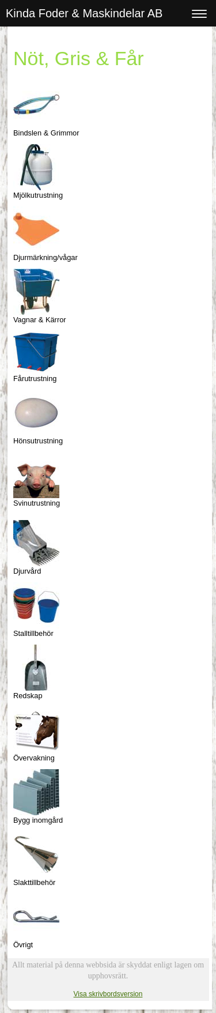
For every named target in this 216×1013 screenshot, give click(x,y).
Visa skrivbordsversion (108, 994)
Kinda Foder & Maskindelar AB (84, 13)
